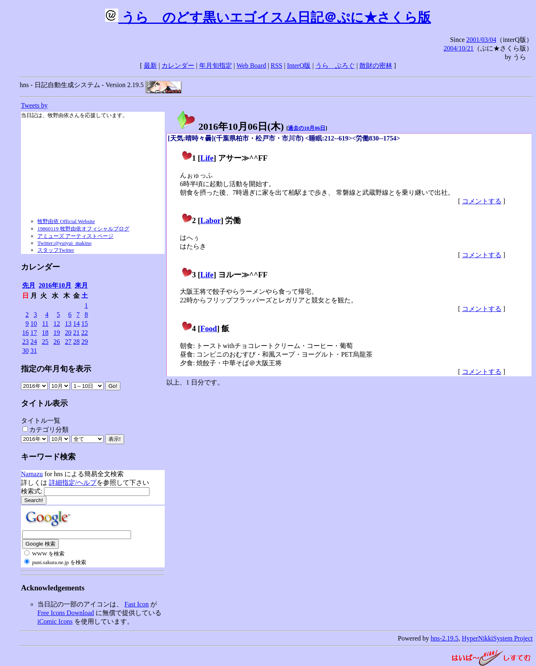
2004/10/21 (459, 48)
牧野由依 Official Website (66, 221)
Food (208, 328)
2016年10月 (55, 285)
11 (45, 323)
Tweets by (34, 105)
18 (45, 332)
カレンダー (177, 65)
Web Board (251, 65)
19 (56, 332)
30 (25, 350)
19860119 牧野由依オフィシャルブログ (83, 229)
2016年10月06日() (230, 126)
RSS (276, 65)
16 (25, 332)
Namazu (32, 473)
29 (84, 341)
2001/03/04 (481, 39)
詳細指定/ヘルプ (73, 482)
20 (68, 332)
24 (33, 341)
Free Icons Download (65, 612)
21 (76, 332)
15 (84, 323)
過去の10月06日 (306, 128)
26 (56, 341)
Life (207, 158)
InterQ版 (299, 65)
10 (33, 323)
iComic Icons (55, 621)
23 (25, 341)
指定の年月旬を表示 (56, 368)
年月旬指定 (215, 65)
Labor (210, 220)
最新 (150, 65)
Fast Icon (136, 604)
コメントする (481, 201)
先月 (28, 285)
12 (56, 323)
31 (33, 350)
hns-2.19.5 (445, 638)
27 (68, 341)
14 (76, 323)
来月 (81, 285)
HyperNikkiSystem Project (497, 638)
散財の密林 (375, 65)
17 (33, 332)
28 (76, 341)
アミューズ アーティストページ (75, 236)
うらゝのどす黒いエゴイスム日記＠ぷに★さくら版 (268, 17)
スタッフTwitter (55, 250)
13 (68, 323)
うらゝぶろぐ (335, 65)
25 (45, 341)
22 (84, 332)
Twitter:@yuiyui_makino (64, 243)
